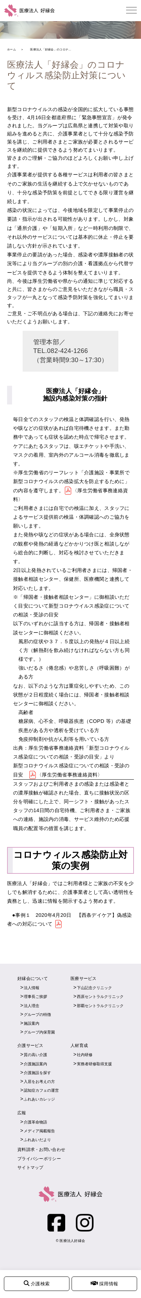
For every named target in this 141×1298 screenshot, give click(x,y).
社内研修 (84, 1055)
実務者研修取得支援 (94, 1064)
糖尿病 (26, 721)
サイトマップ (30, 1167)
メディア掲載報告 (39, 1131)
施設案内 (31, 1023)
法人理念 (31, 1006)
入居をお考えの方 (39, 1081)
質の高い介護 (35, 1055)
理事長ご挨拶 (35, 996)
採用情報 (104, 1283)
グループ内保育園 (39, 1032)
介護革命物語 (35, 1122)
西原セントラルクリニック (100, 996)
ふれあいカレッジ (39, 1099)
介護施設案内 (35, 1064)
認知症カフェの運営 (41, 1090)
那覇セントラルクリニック (100, 1006)
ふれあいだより (37, 1140)
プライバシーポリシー (39, 1158)
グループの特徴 (37, 1014)
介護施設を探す (37, 1073)
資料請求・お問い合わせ (41, 1149)
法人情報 (31, 988)
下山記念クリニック (94, 988)
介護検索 (37, 1283)
